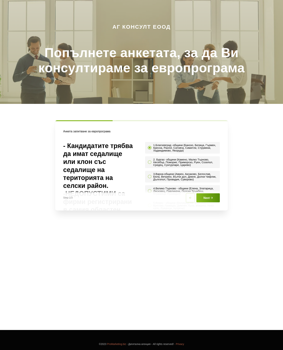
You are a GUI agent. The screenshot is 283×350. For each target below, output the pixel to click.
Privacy (180, 344)
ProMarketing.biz (116, 344)
